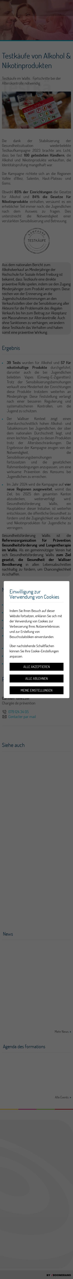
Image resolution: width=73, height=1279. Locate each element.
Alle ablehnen (36, 678)
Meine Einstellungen (36, 690)
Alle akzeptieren (36, 667)
